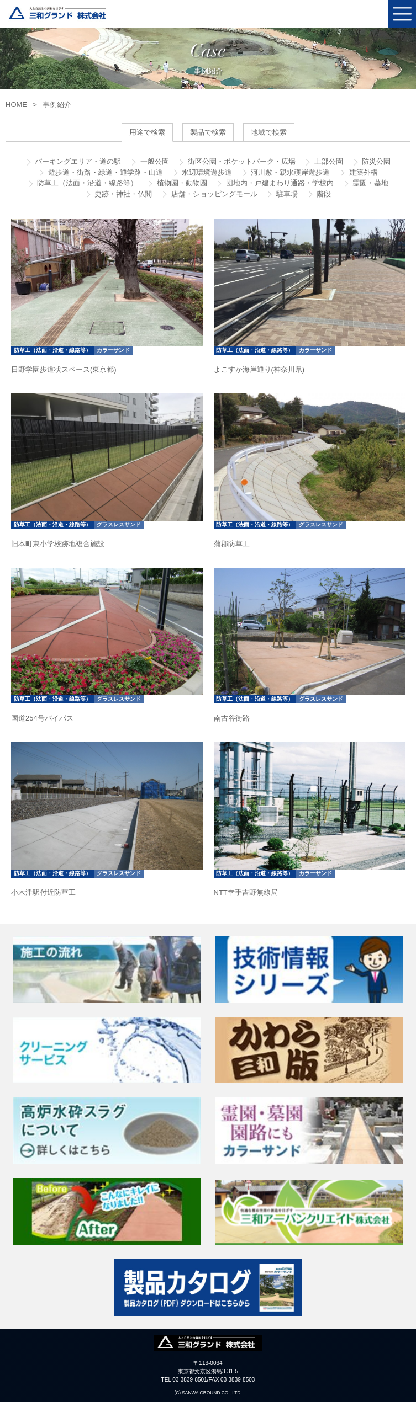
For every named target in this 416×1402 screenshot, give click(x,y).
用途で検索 (147, 132)
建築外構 (362, 172)
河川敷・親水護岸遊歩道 (289, 172)
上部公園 (327, 161)
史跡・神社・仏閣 (122, 194)
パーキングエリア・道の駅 (77, 161)
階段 (323, 194)
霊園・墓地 (370, 183)
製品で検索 (208, 132)
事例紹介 (57, 104)
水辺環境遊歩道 (206, 172)
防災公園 (375, 161)
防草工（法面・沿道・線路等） (86, 183)
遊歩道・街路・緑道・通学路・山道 (104, 172)
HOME (16, 104)
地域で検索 (269, 132)
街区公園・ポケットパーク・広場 (241, 161)
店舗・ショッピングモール (213, 194)
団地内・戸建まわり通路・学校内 (279, 183)
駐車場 (286, 194)
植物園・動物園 (181, 183)
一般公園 (153, 161)
